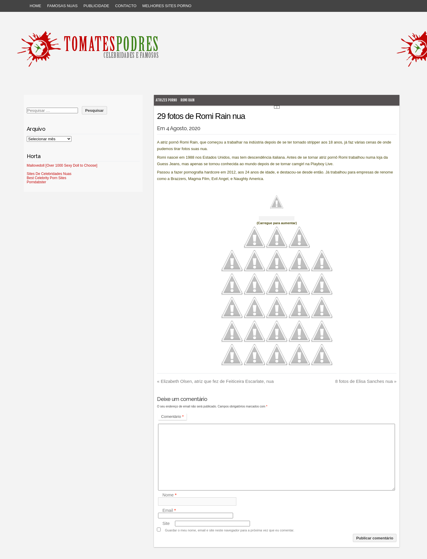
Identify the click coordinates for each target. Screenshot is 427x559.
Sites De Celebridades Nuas (49, 174)
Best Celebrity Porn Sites (46, 178)
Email (169, 510)
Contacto (125, 6)
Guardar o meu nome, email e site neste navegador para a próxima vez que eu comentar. (229, 530)
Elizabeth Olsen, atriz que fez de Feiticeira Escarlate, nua (215, 381)
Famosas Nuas (62, 6)
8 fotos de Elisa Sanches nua (365, 381)
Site (166, 523)
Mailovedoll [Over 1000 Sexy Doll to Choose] (62, 165)
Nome (169, 495)
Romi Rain (188, 100)
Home (35, 6)
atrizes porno (166, 100)
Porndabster (36, 182)
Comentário (172, 416)
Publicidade (96, 6)
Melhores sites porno (166, 6)
